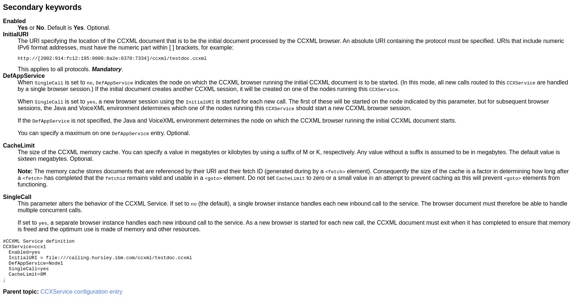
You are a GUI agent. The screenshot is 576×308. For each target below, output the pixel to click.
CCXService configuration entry (81, 301)
